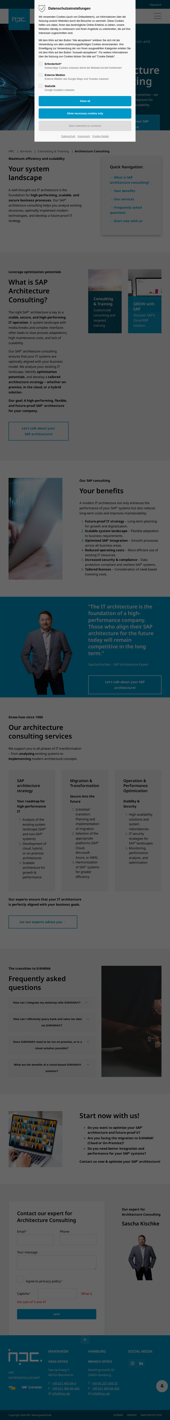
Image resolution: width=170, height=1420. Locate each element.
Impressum (84, 136)
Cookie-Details (100, 136)
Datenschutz (68, 136)
